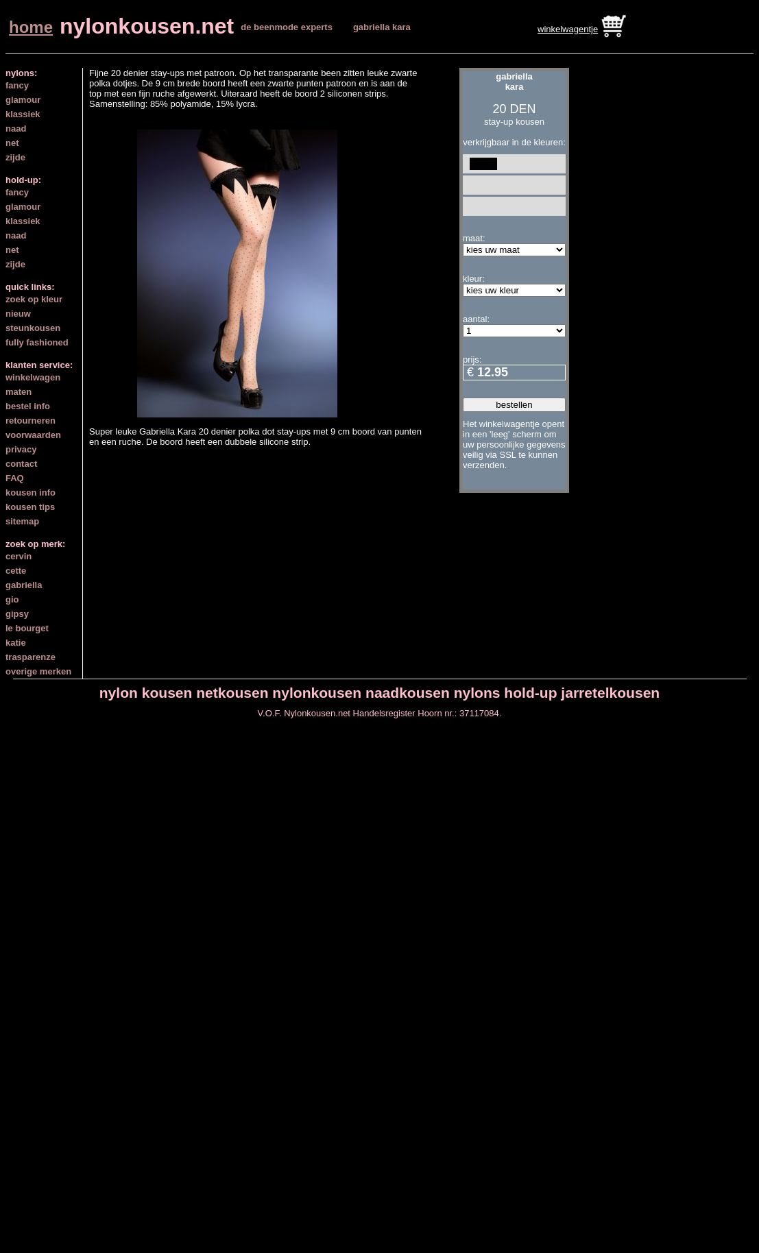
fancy (17, 85)
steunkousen (32, 328)
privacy (21, 449)
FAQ (14, 478)
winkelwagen (32, 377)
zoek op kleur (33, 299)
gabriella (23, 585)
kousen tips (30, 507)
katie (15, 642)
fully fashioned (37, 342)
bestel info (27, 406)
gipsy (17, 614)
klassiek (22, 114)
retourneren (30, 420)
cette (15, 570)
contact (21, 464)
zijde (15, 157)
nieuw (18, 313)
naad (15, 128)
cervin (18, 556)
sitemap (22, 521)
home (31, 27)
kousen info (30, 492)
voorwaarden (33, 435)
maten (18, 392)
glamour (22, 100)
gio (12, 599)
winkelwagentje (568, 29)
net (12, 143)
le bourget (27, 628)
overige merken (38, 671)
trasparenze (30, 657)
